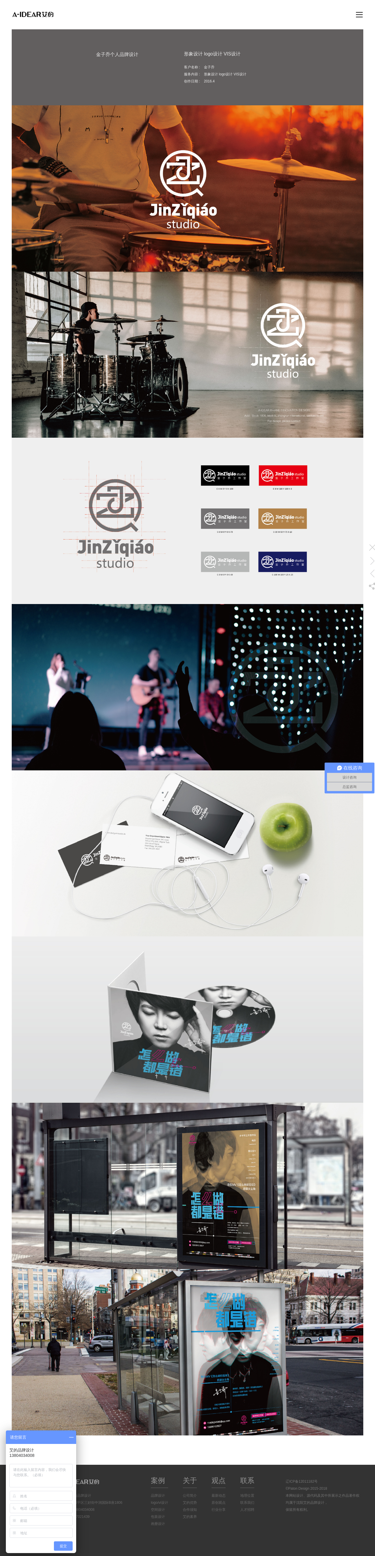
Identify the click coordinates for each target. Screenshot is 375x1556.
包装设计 (158, 1517)
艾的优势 (190, 1503)
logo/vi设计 (159, 1503)
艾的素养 (190, 1517)
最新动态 (219, 1496)
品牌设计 (158, 1496)
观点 (219, 1480)
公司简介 (190, 1496)
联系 (247, 1480)
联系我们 (247, 1503)
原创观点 (219, 1503)
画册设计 (158, 1524)
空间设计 (158, 1510)
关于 (190, 1480)
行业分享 (219, 1510)
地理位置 (247, 1496)
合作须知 (190, 1510)
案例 (158, 1480)
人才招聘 (247, 1510)
